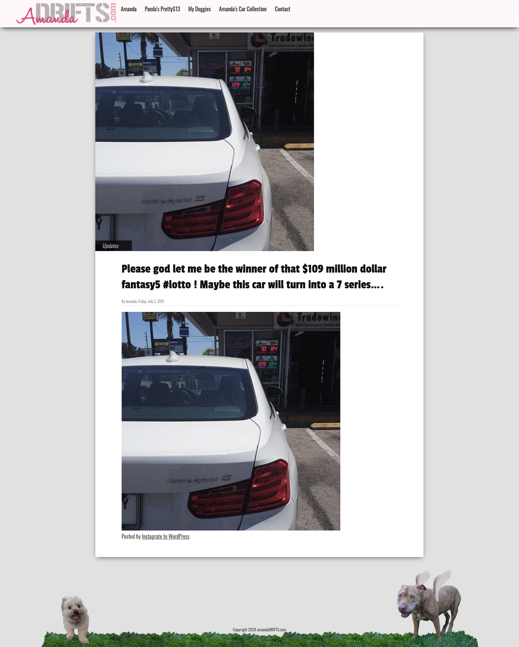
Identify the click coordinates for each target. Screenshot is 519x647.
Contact (282, 9)
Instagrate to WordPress (165, 536)
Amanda (129, 9)
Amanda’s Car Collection (243, 9)
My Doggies (199, 9)
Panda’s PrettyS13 (162, 9)
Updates (110, 246)
